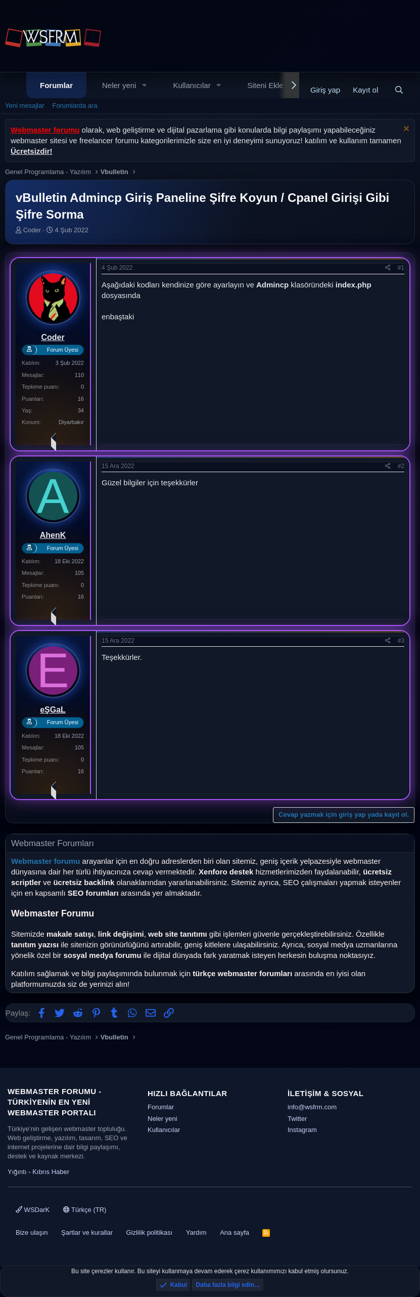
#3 (401, 640)
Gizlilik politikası (149, 1232)
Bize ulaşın (32, 1232)
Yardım (196, 1232)
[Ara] (399, 89)
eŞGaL (53, 709)
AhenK (53, 535)
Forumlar (56, 85)
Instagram (302, 1130)
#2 (401, 466)
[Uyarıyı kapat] (405, 129)
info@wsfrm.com (312, 1107)
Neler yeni (119, 85)
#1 (401, 267)
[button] (144, 85)
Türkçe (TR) (85, 1210)
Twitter (297, 1118)
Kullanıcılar (191, 85)
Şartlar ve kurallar (87, 1232)
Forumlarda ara (75, 105)
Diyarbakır (71, 422)
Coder (32, 230)
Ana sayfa (234, 1232)
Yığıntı (17, 1172)
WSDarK (33, 1210)
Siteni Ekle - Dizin (277, 85)
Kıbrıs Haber (50, 1172)
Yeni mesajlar (24, 105)
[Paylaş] (388, 268)
